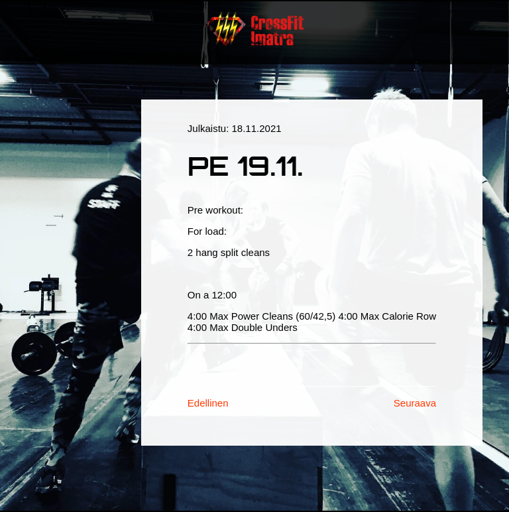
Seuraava (415, 403)
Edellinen (208, 403)
